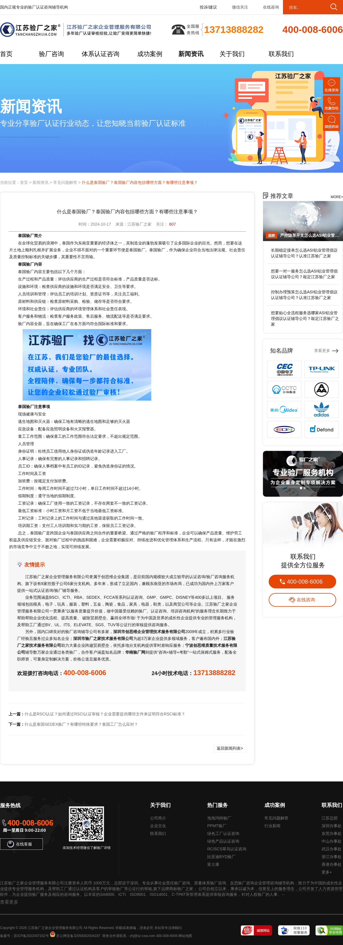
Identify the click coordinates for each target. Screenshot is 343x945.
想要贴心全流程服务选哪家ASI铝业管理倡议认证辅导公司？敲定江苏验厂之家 (305, 319)
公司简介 (158, 818)
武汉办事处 (332, 849)
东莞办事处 (332, 833)
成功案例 (149, 53)
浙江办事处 (332, 856)
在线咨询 (271, 7)
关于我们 (232, 53)
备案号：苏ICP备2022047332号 (24, 936)
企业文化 (158, 825)
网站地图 (185, 936)
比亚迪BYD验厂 (221, 856)
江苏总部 (330, 818)
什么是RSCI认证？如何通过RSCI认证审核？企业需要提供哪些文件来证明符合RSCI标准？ (105, 714)
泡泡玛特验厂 (219, 818)
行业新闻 (272, 825)
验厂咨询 (51, 53)
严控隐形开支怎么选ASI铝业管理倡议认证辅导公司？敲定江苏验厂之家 (310, 235)
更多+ (327, 872)
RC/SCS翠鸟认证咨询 (226, 849)
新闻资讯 (191, 53)
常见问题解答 (65, 182)
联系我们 (281, 53)
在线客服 (19, 844)
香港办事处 (332, 864)
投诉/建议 (208, 7)
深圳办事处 (332, 825)
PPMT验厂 (216, 825)
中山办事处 (332, 841)
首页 (6, 53)
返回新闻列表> (230, 748)
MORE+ (337, 197)
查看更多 (322, 350)
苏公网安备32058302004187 (78, 936)
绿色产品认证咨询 (223, 841)
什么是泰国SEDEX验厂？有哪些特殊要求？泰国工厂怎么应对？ (81, 724)
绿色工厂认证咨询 (223, 833)
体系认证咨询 (100, 53)
